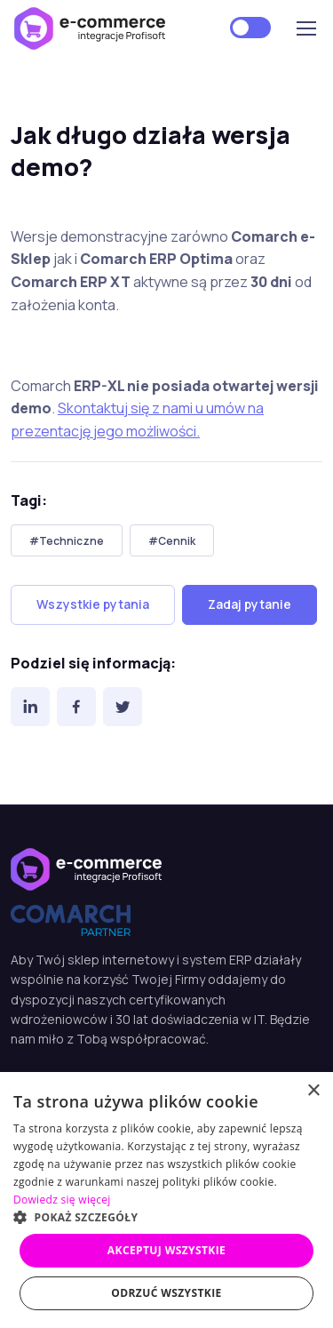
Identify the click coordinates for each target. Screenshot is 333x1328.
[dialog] (166, 1200)
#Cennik (171, 540)
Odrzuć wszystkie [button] (166, 1292)
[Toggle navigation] (305, 28)
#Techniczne (66, 540)
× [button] (313, 1091)
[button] (166, 1217)
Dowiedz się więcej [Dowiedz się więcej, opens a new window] (62, 1199)
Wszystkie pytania (92, 604)
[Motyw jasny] (250, 27)
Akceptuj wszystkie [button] (166, 1250)
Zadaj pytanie (249, 604)
